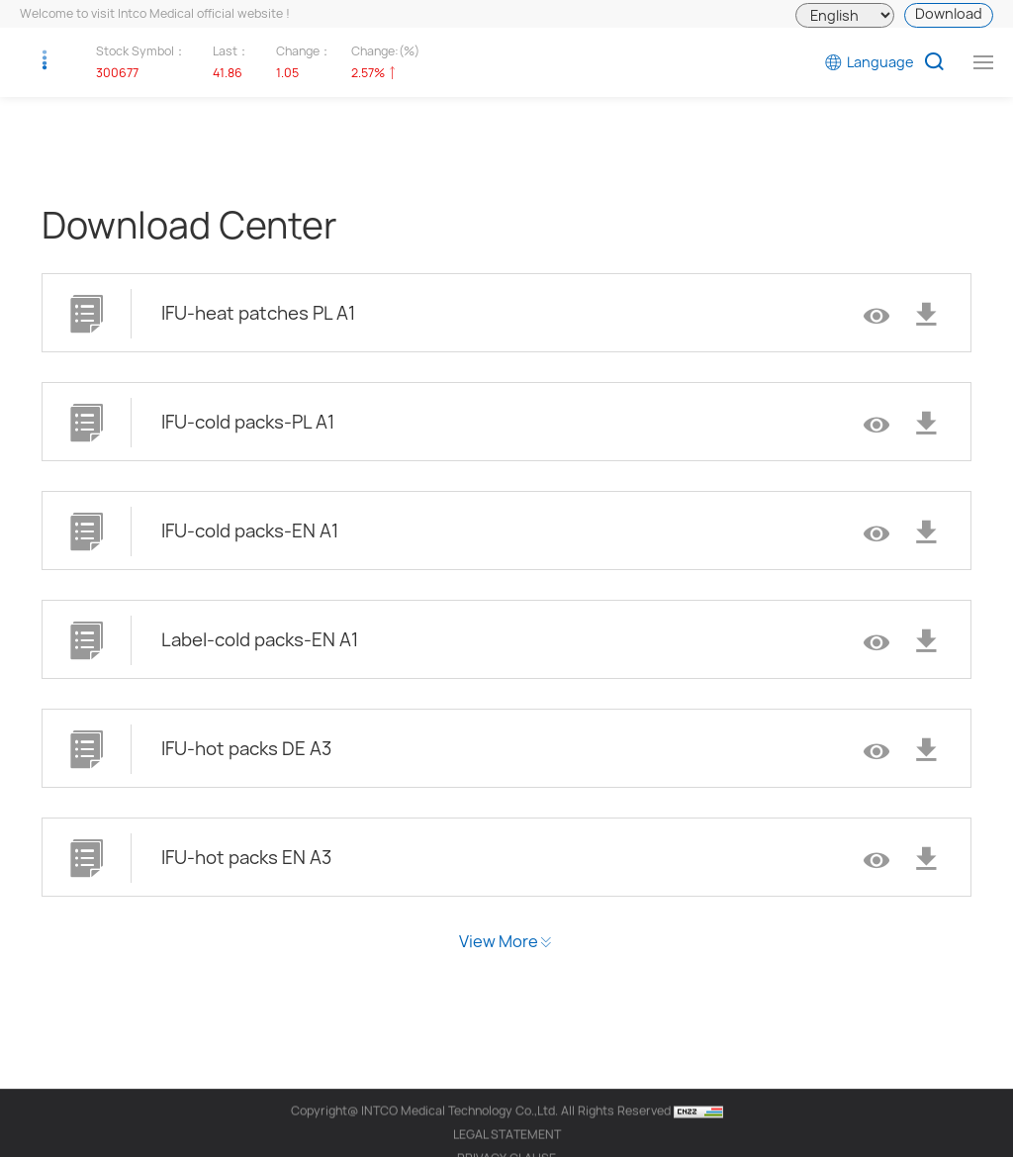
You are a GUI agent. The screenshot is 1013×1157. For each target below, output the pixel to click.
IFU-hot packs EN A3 (246, 857)
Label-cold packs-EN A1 (259, 639)
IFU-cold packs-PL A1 (247, 422)
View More (498, 941)
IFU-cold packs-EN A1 (249, 531)
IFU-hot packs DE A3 (246, 748)
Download (948, 13)
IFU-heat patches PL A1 (258, 313)
